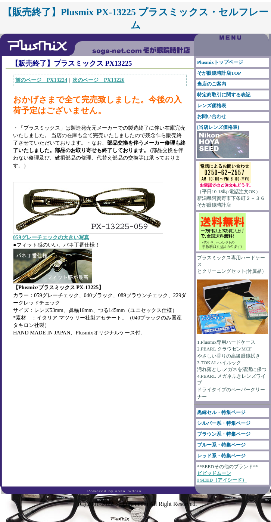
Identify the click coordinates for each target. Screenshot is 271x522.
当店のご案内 (211, 84)
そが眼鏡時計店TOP (219, 73)
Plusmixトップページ (220, 62)
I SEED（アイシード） (222, 480)
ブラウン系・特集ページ (223, 434)
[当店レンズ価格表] (223, 141)
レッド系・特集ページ (221, 455)
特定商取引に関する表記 (223, 95)
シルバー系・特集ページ (223, 423)
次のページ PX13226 (98, 80)
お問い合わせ (211, 116)
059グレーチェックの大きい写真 (51, 237)
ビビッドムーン (214, 473)
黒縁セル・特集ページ (221, 412)
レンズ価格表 (211, 105)
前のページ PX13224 (41, 80)
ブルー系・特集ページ (221, 445)
